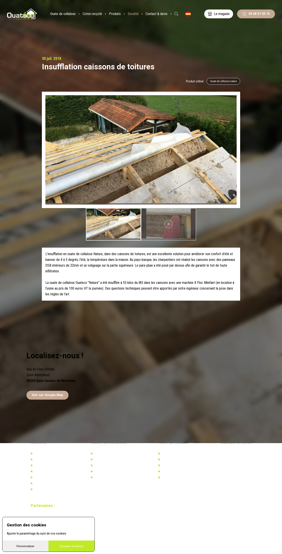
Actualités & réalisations (110, 460)
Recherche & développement (112, 472)
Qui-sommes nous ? (46, 454)
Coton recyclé (94, 16)
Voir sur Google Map (47, 395)
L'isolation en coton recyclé (179, 454)
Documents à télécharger (50, 478)
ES (190, 16)
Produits (116, 16)
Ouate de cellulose (64, 16)
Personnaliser (26, 546)
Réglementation (104, 466)
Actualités (168, 460)
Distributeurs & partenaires (51, 472)
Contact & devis (158, 16)
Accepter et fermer (71, 546)
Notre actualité (43, 460)
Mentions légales (45, 490)
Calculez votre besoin (108, 478)
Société (135, 16)
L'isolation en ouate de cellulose (114, 454)
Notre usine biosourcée (49, 466)
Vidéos (38, 484)
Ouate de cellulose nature (222, 81)
